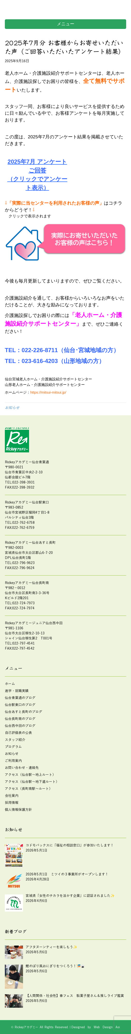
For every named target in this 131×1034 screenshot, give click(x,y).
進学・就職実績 (17, 691)
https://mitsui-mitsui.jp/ (48, 392)
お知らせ (12, 408)
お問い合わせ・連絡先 (22, 768)
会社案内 (11, 796)
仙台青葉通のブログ (20, 698)
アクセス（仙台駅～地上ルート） (30, 775)
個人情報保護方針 (18, 810)
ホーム (10, 684)
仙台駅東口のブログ (20, 705)
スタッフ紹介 (15, 740)
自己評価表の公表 (18, 733)
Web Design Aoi (107, 1027)
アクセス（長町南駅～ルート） (28, 789)
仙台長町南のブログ (20, 719)
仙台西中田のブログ (20, 726)
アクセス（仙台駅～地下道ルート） (32, 782)
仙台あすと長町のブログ (23, 712)
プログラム (13, 747)
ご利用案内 (13, 761)
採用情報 (11, 803)
